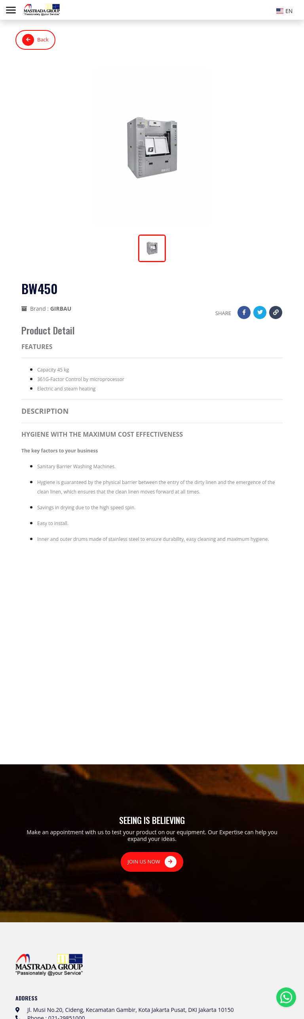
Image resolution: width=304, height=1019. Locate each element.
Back (35, 40)
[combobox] (286, 10)
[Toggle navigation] (11, 10)
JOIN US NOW (152, 862)
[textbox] (286, 11)
